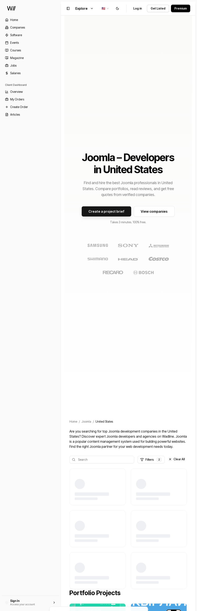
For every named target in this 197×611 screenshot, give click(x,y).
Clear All (176, 459)
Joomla (86, 421)
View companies (154, 211)
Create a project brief (106, 211)
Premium (180, 8)
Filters (151, 459)
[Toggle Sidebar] (61, 305)
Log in (137, 8)
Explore (84, 8)
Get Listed (158, 8)
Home (73, 421)
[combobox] (105, 8)
